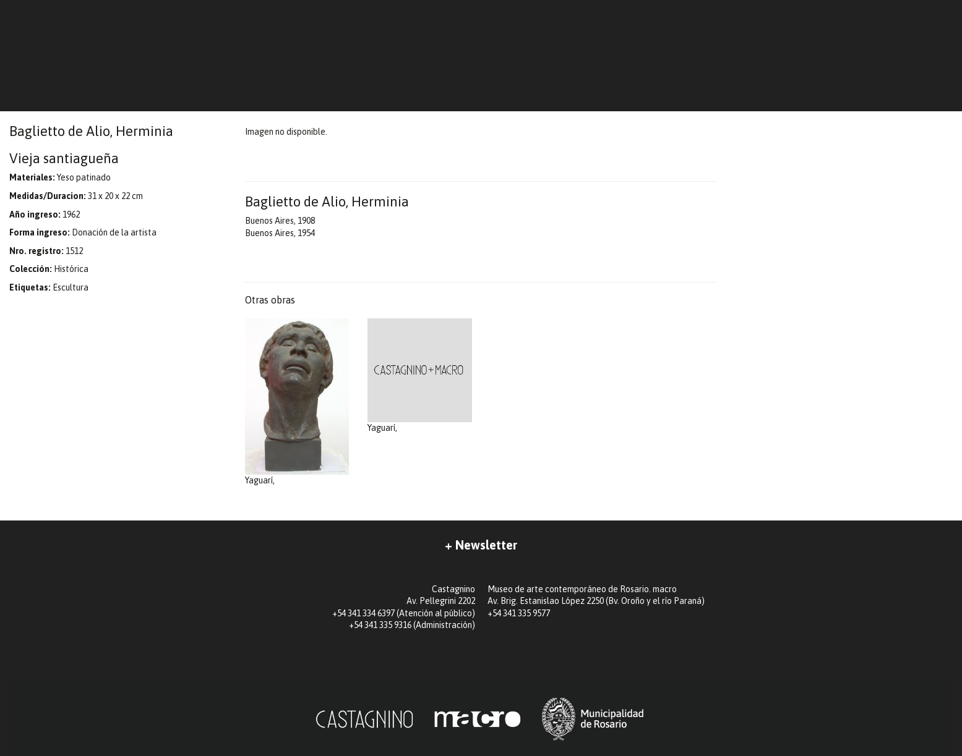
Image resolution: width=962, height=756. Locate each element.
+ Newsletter (481, 545)
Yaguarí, (297, 401)
